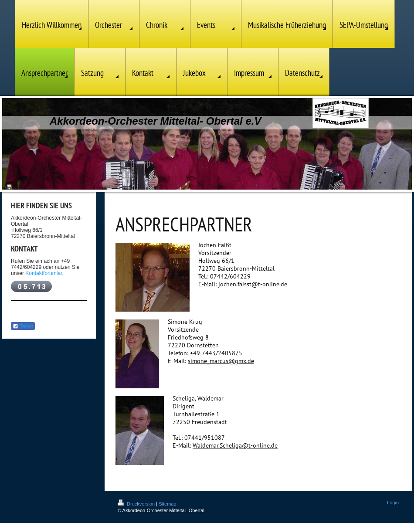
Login (393, 502)
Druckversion (137, 503)
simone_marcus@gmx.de (221, 361)
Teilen (23, 326)
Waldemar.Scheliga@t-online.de (235, 445)
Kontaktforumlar (43, 273)
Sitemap (167, 503)
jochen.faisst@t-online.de (252, 284)
